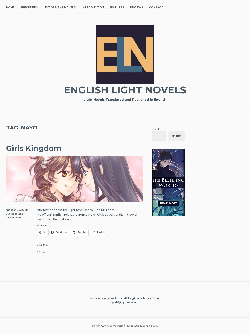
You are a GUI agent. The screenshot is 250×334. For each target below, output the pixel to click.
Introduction (93, 7)
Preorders (29, 7)
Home (10, 7)
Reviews (136, 7)
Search (156, 129)
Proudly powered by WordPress (107, 325)
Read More (61, 219)
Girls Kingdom (34, 148)
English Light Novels (125, 90)
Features (117, 7)
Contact (156, 7)
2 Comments (13, 217)
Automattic (151, 325)
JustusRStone (14, 213)
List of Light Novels (60, 7)
